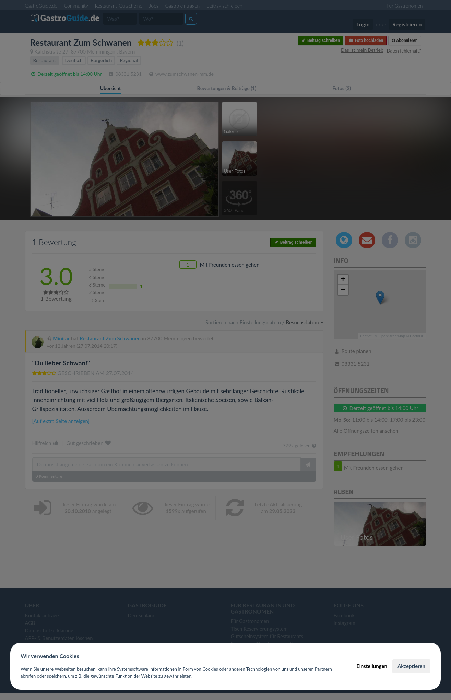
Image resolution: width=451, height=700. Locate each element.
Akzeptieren (411, 666)
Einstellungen (371, 666)
